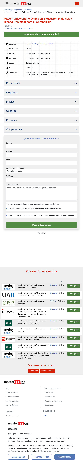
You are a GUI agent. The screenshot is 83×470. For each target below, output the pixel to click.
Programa (11, 120)
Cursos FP (49, 392)
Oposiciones (49, 405)
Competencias (14, 129)
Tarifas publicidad (12, 397)
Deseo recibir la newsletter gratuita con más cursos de (41, 215)
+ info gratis (74, 286)
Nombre (9, 143)
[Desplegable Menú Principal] (7, 3)
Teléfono (9, 176)
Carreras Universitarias (53, 401)
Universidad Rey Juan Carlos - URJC (18, 28)
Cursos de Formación (53, 388)
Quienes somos (12, 392)
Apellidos (9, 151)
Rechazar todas (41, 457)
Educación (34, 371)
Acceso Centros (12, 405)
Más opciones (18, 457)
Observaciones (12, 184)
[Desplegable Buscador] (77, 3)
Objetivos (11, 110)
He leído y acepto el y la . (35, 208)
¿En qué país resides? (15, 168)
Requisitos (12, 92)
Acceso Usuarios (12, 401)
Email (8, 160)
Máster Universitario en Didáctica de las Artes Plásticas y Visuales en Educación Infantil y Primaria (33, 355)
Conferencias (50, 397)
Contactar (9, 412)
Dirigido (10, 101)
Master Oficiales (47, 371)
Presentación (13, 83)
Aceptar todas (64, 457)
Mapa (8, 388)
